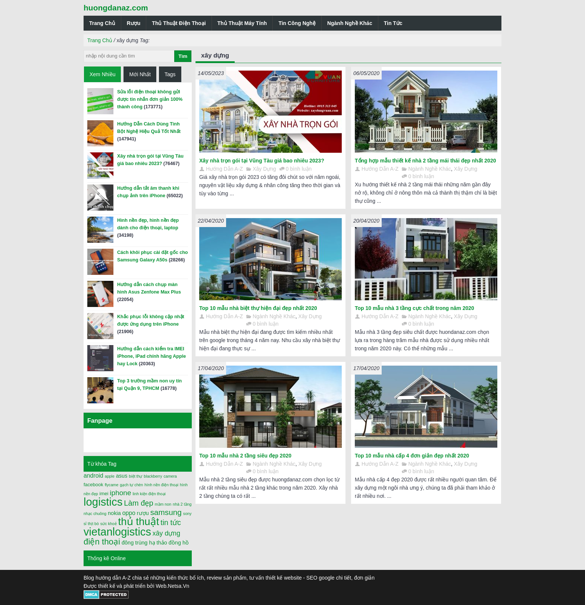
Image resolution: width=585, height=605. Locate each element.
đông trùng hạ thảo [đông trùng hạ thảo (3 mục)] (144, 543)
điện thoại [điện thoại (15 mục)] (102, 541)
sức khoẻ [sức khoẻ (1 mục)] (108, 523)
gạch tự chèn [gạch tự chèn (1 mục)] (131, 485)
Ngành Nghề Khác (349, 23)
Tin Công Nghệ (297, 23)
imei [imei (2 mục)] (104, 493)
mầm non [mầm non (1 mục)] (163, 504)
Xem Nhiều (102, 74)
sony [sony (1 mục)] (187, 513)
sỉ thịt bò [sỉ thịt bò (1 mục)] (91, 523)
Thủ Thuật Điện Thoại (179, 23)
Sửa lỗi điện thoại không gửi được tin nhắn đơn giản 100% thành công (149, 99)
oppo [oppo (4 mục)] (128, 513)
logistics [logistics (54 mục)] (103, 502)
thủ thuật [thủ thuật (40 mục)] (138, 521)
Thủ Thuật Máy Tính (242, 23)
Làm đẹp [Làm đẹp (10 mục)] (138, 503)
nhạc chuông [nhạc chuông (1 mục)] (95, 513)
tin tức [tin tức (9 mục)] (170, 522)
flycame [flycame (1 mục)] (112, 485)
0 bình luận (299, 169)
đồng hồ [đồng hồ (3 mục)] (179, 543)
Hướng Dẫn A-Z (224, 169)
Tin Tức (393, 23)
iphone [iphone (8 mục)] (120, 493)
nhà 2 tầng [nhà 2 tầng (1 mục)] (182, 504)
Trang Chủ (102, 23)
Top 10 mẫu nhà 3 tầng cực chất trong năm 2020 (414, 308)
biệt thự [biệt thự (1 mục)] (135, 476)
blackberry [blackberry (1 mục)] (153, 476)
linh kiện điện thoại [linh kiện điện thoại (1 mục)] (149, 493)
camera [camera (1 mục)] (170, 476)
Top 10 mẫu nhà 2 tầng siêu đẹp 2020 (245, 456)
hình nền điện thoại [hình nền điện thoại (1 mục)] (161, 485)
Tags (170, 74)
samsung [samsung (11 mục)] (166, 512)
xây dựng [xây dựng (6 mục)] (166, 533)
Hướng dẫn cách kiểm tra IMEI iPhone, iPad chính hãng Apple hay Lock (151, 356)
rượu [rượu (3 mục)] (143, 513)
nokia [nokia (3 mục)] (114, 513)
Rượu (134, 23)
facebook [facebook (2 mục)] (93, 484)
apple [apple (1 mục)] (110, 476)
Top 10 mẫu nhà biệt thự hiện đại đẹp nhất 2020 (258, 308)
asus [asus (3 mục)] (122, 476)
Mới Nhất (139, 74)
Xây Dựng (264, 169)
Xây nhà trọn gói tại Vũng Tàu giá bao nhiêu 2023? (261, 161)
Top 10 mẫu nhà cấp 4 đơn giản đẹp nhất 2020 (412, 456)
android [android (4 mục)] (93, 475)
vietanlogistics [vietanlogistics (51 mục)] (117, 532)
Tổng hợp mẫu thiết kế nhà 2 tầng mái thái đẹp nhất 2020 (425, 161)
